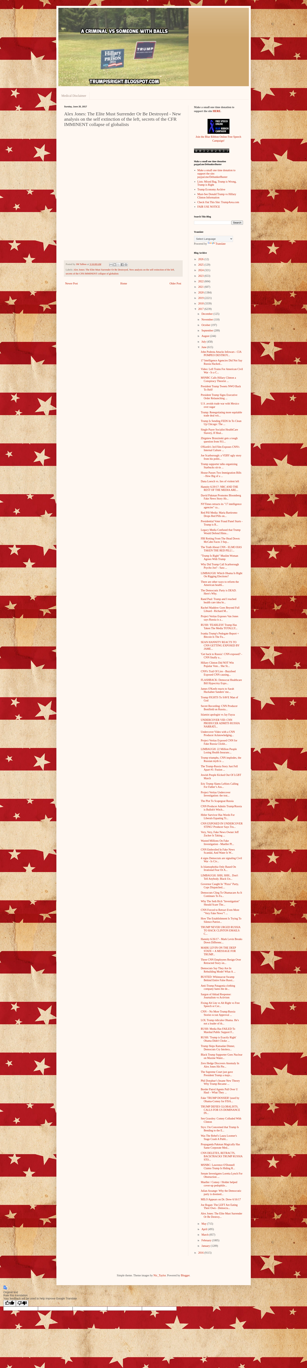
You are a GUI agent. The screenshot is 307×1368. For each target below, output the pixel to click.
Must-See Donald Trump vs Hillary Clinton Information (216, 196)
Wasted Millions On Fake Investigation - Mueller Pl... (217, 842)
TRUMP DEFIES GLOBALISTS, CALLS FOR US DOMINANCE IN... (220, 1110)
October (206, 325)
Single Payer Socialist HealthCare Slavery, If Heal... (219, 431)
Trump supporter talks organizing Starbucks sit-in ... (219, 466)
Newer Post (71, 283)
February (206, 1240)
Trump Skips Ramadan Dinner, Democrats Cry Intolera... (218, 1048)
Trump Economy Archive (211, 189)
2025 (201, 264)
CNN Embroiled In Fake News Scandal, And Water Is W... (218, 851)
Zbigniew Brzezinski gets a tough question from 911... (219, 440)
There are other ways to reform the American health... (220, 583)
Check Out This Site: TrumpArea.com (218, 202)
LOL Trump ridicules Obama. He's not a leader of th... (220, 1022)
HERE (217, 111)
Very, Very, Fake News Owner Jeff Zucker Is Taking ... (219, 834)
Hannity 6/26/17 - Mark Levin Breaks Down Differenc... (221, 941)
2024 (201, 270)
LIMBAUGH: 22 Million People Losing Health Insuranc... (219, 751)
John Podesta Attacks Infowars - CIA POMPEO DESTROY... (221, 353)
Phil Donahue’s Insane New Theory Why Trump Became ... (220, 1082)
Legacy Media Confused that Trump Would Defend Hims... (220, 531)
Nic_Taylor (160, 1275)
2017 (201, 309)
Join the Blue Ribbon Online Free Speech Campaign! (218, 136)
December (207, 313)
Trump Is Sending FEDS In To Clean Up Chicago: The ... (221, 423)
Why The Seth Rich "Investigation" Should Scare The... (220, 903)
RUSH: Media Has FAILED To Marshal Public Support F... (218, 1030)
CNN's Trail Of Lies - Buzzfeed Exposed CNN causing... (218, 673)
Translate (217, 243)
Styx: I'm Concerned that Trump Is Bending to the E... (220, 1129)
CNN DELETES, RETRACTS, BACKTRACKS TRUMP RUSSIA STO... (221, 1156)
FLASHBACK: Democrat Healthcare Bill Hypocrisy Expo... (221, 682)
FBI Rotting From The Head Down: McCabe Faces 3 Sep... (220, 540)
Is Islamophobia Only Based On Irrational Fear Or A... (218, 868)
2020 (201, 292)
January (206, 1245)
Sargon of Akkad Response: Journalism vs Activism (216, 996)
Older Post (175, 283)
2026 (201, 259)
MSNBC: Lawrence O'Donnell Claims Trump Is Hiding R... (218, 1167)
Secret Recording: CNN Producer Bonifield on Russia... (219, 708)
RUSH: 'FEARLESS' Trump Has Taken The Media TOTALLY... (219, 626)
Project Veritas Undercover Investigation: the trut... (215, 794)
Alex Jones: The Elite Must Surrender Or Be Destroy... (221, 1215)
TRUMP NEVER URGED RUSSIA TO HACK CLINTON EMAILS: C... (220, 930)
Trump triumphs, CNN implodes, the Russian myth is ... (221, 759)
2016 (201, 1252)
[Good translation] (9, 1303)
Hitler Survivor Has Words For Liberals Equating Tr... (218, 816)
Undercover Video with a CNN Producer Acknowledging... (218, 733)
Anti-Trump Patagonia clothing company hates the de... (218, 987)
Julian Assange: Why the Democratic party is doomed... (221, 1192)
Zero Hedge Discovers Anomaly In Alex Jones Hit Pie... (220, 1065)
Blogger (185, 1275)
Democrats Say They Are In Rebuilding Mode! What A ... (218, 970)
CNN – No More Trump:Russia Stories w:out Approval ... (218, 1013)
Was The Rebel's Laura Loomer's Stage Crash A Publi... (219, 1137)
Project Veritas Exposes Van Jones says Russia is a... (219, 618)
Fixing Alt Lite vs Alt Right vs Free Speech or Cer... (220, 1005)
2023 (201, 275)
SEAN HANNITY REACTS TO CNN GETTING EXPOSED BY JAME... (220, 645)
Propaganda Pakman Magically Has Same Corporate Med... (220, 1146)
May (204, 1223)
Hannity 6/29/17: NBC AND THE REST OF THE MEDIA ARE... (219, 488)
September (207, 330)
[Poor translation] (22, 1303)
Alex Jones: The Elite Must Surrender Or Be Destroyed (100, 269)
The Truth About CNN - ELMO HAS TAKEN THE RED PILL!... (221, 549)
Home (123, 283)
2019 (201, 298)
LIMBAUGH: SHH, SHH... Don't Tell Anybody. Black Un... (219, 877)
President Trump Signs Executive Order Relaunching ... (219, 397)
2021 (201, 286)
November (207, 319)
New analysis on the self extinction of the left (151, 269)
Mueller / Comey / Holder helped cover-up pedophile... (219, 1184)
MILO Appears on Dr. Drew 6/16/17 (221, 1199)
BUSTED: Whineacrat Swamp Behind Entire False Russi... (217, 978)
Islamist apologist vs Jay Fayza (218, 714)
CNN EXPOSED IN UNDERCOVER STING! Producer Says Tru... (222, 825)
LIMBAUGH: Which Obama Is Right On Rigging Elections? (221, 575)
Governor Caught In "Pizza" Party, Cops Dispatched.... (220, 886)
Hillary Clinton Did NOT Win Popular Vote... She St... (217, 664)
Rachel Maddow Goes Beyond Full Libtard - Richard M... (220, 609)
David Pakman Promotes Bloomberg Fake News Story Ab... (221, 497)
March (205, 1234)
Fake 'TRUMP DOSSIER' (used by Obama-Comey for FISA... (220, 1100)
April (204, 1229)
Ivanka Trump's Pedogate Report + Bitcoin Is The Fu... (220, 635)
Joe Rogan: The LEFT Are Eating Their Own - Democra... (219, 1206)
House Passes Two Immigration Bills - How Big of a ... (221, 474)
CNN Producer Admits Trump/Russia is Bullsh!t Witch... (221, 808)
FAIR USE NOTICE (208, 206)
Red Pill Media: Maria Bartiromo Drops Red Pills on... (219, 514)
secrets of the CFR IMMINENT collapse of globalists (92, 273)
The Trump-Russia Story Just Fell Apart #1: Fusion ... (219, 768)
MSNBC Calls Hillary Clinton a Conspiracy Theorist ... (218, 379)
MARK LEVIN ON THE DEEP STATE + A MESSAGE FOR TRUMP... (218, 951)
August (205, 336)
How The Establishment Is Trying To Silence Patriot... (221, 920)
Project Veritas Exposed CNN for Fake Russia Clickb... (219, 742)
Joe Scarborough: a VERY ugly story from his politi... (221, 457)
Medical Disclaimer (73, 95)
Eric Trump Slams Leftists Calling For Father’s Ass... (219, 785)
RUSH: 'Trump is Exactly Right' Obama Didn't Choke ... (218, 1039)
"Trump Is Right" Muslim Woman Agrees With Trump (219, 557)
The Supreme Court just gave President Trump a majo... (217, 1073)
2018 (201, 303)
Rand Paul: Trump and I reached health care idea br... (218, 601)
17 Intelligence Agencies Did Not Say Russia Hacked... (221, 362)
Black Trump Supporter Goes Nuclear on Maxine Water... (221, 1056)
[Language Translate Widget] (213, 239)
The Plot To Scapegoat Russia (217, 801)
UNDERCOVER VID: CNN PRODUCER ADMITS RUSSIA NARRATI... (220, 723)
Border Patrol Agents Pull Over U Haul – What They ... (219, 1091)
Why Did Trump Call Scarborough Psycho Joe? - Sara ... (220, 566)
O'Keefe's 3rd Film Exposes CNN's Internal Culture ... (220, 448)
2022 (201, 281)
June (204, 347)
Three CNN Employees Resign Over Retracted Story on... (221, 961)
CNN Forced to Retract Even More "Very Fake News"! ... (220, 911)
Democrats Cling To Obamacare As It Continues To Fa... (221, 894)
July (204, 341)
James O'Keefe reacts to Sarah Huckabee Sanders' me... (217, 690)
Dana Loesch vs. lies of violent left (220, 481)
